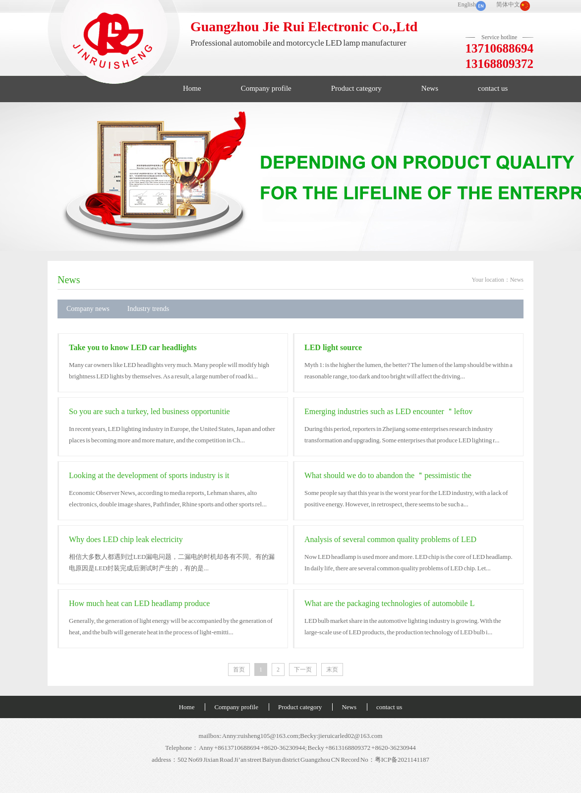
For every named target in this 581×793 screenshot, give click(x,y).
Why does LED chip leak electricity (126, 539)
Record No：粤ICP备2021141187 (385, 759)
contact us (493, 88)
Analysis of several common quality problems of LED (390, 539)
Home (192, 88)
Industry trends (148, 308)
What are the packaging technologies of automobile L (389, 603)
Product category (356, 88)
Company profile (266, 88)
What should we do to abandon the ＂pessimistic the (387, 475)
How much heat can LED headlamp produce (139, 603)
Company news (88, 308)
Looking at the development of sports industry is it (149, 475)
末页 (332, 669)
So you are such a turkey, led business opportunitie (149, 411)
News (429, 88)
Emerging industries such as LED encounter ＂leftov (388, 411)
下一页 (303, 669)
